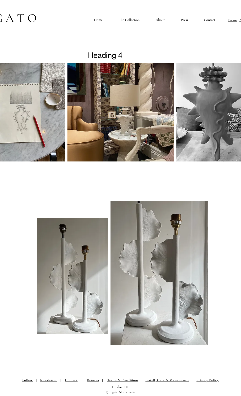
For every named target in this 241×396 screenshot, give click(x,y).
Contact (71, 380)
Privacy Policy (207, 380)
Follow (232, 20)
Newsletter (48, 380)
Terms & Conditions (122, 380)
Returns (93, 380)
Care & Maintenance (173, 380)
